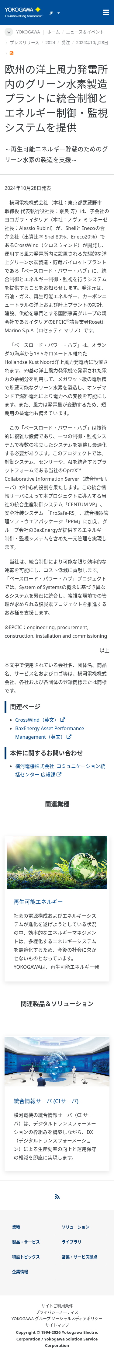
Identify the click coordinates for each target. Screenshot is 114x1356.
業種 (16, 1227)
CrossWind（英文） (40, 719)
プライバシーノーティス (57, 1312)
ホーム (53, 32)
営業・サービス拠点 (79, 1257)
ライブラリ (71, 1242)
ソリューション (75, 1227)
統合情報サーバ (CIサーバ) (46, 1101)
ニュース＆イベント (85, 32)
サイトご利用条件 (57, 1306)
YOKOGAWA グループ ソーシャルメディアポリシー (57, 1318)
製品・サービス (26, 1242)
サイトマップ (57, 1325)
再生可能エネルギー (38, 901)
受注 (65, 42)
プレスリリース (24, 42)
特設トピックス (26, 1257)
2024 (50, 42)
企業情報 (20, 1271)
